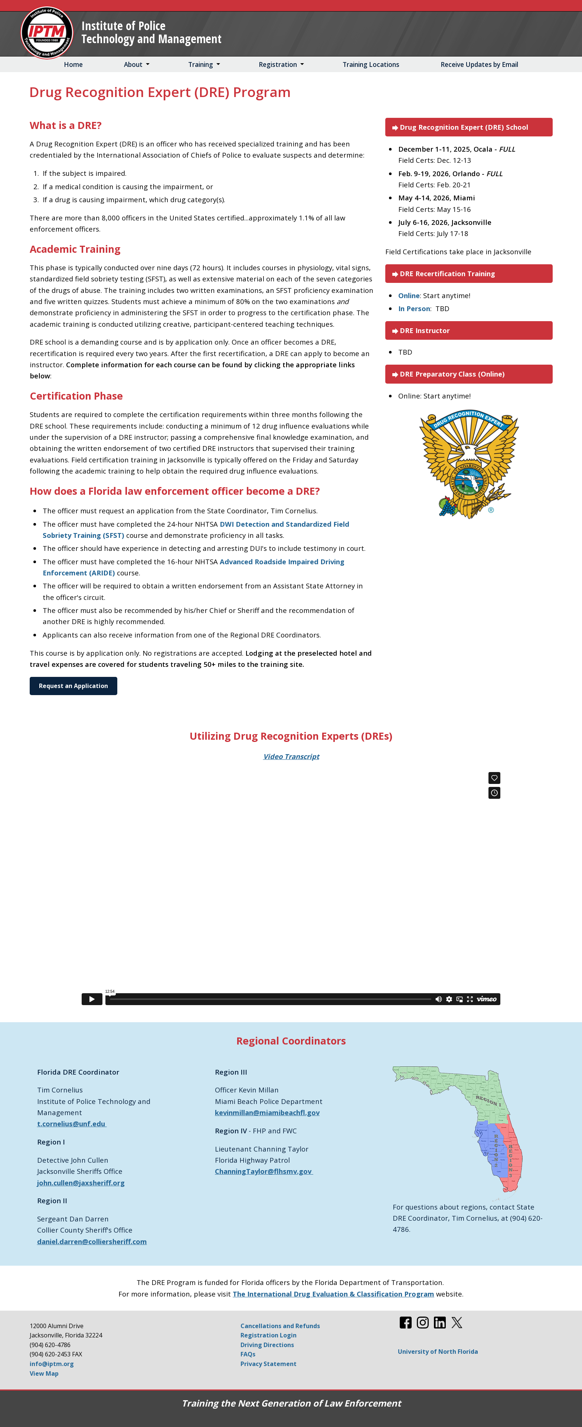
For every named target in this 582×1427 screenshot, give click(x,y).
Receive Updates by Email (479, 64)
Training (200, 64)
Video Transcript (291, 756)
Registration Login (269, 1335)
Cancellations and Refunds (280, 1326)
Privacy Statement (269, 1364)
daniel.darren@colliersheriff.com (92, 1241)
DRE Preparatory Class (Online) (448, 374)
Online (409, 295)
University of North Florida (438, 1351)
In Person (414, 308)
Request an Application (73, 686)
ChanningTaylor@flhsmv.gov (264, 1171)
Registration (278, 64)
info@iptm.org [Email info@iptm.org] (52, 1364)
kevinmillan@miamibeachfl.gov (267, 1112)
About (133, 64)
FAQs (248, 1354)
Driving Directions (267, 1345)
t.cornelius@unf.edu (72, 1123)
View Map (44, 1373)
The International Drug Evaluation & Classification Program (333, 1293)
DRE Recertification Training (443, 274)
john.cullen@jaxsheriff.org (81, 1182)
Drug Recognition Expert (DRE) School (459, 127)
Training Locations (371, 64)
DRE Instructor (420, 331)
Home (73, 64)
